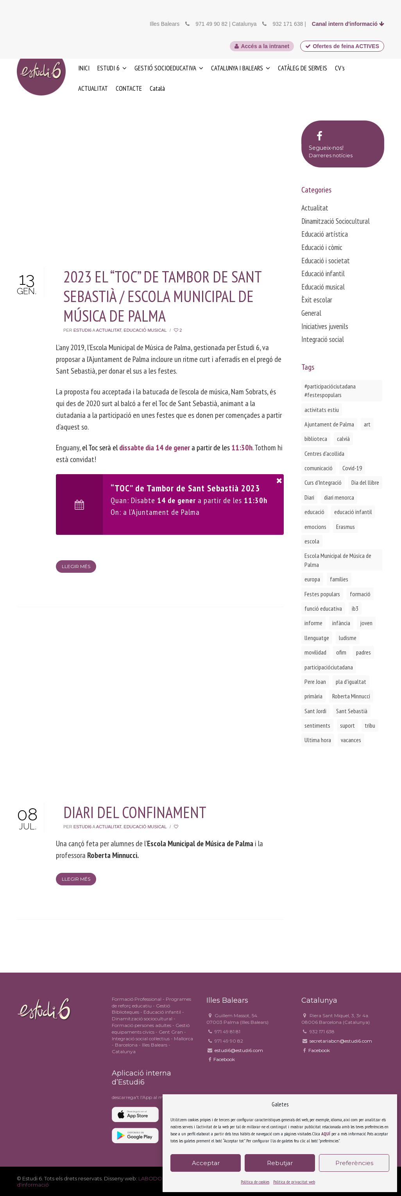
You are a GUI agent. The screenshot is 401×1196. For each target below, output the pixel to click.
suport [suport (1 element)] (347, 725)
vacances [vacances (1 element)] (351, 740)
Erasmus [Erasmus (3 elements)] (345, 527)
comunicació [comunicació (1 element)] (318, 468)
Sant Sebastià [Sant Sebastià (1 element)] (351, 711)
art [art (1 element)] (367, 424)
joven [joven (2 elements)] (366, 623)
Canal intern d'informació (348, 24)
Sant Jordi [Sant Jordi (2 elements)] (315, 711)
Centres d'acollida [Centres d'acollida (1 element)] (324, 453)
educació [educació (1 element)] (314, 512)
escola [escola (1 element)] (311, 541)
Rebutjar (280, 1163)
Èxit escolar (316, 299)
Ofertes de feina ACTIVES (342, 46)
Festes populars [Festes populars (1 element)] (322, 594)
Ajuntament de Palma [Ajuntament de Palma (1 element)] (329, 424)
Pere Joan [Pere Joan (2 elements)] (315, 681)
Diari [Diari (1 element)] (309, 497)
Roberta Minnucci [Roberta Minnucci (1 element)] (351, 696)
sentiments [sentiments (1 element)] (317, 725)
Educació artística (324, 234)
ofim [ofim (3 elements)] (341, 652)
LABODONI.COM (160, 1178)
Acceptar (206, 1163)
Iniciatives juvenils (324, 326)
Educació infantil (323, 273)
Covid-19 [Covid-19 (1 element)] (352, 468)
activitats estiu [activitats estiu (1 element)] (321, 410)
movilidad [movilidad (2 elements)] (315, 652)
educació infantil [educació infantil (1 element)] (353, 512)
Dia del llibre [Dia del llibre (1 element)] (365, 482)
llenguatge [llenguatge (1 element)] (316, 638)
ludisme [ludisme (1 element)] (347, 638)
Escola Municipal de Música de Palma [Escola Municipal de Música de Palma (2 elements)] (337, 560)
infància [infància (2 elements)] (341, 623)
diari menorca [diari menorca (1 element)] (339, 497)
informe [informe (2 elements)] (313, 623)
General (311, 313)
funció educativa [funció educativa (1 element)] (323, 608)
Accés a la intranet (262, 46)
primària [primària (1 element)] (313, 696)
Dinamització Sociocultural (335, 221)
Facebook (224, 1059)
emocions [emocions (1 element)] (315, 527)
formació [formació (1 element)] (360, 594)
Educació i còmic (321, 247)
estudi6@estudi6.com (239, 1050)
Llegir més (76, 566)
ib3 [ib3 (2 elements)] (355, 608)
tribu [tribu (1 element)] (370, 725)
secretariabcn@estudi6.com (341, 1041)
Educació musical (145, 330)
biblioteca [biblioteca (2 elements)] (315, 438)
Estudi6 (82, 330)
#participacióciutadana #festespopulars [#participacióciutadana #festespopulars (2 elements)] (330, 390)
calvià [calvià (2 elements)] (343, 438)
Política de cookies (255, 1182)
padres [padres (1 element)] (363, 652)
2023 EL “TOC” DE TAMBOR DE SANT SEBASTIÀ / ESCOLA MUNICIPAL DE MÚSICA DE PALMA (162, 296)
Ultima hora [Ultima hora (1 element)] (317, 740)
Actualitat (108, 330)
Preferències (354, 1163)
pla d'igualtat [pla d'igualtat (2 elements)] (351, 681)
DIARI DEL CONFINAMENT (134, 812)
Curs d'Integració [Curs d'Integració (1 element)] (323, 482)
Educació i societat (325, 260)
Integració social (322, 339)
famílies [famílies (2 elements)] (339, 579)
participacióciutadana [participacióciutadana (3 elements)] (328, 667)
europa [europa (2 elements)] (312, 579)
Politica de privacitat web (294, 1182)
